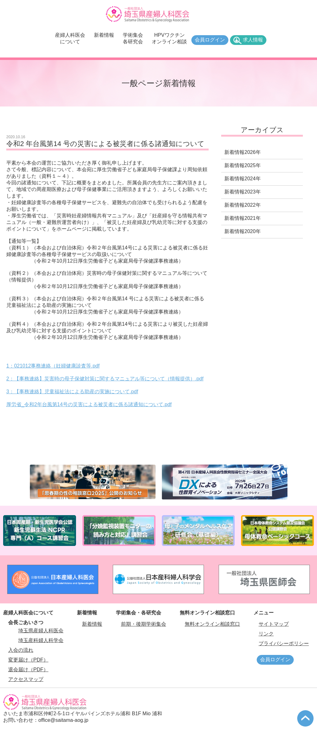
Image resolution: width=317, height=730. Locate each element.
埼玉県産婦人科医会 (40, 630)
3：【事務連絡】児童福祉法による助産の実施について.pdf (72, 391)
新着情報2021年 (242, 218)
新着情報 (104, 35)
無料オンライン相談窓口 (212, 624)
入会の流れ (20, 650)
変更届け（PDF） (28, 659)
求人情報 (253, 39)
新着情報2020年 (242, 231)
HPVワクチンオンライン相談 (169, 38)
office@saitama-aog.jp (63, 720)
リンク (266, 633)
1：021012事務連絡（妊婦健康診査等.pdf (53, 365)
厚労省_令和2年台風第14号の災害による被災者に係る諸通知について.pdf (89, 404)
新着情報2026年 (242, 152)
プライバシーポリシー (284, 643)
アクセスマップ (25, 679)
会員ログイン (210, 39)
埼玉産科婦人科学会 (40, 640)
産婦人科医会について (70, 38)
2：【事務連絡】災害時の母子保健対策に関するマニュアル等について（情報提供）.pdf (105, 378)
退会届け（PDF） (28, 669)
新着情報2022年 (242, 205)
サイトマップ (274, 624)
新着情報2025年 (242, 165)
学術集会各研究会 (133, 38)
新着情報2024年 (242, 178)
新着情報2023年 (242, 191)
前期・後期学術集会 (143, 624)
